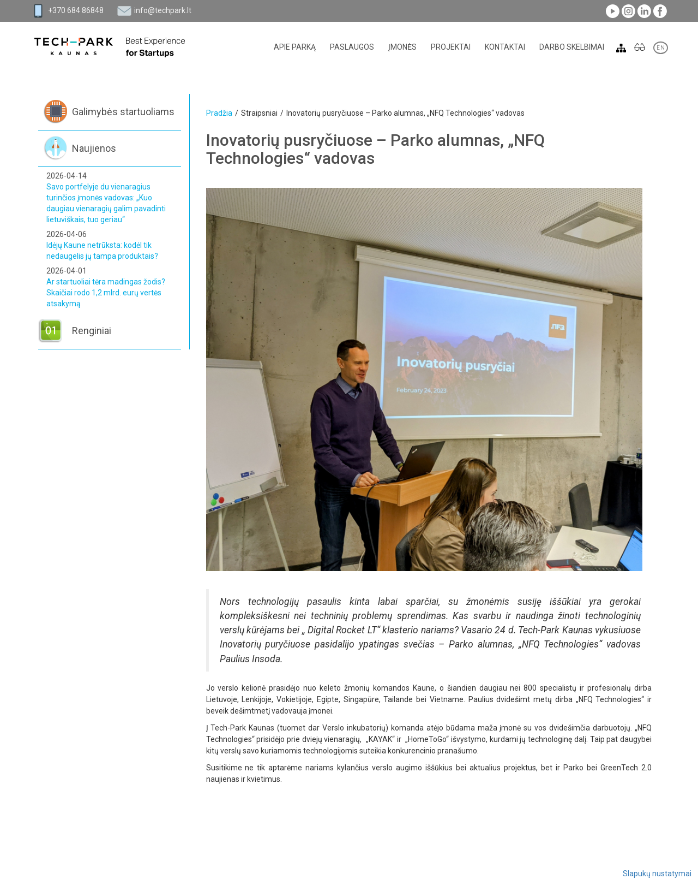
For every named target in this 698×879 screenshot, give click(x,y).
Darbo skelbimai (571, 47)
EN (661, 48)
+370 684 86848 (76, 10)
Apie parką (295, 47)
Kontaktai (505, 47)
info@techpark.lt (162, 10)
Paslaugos (352, 47)
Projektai (451, 47)
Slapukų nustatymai (657, 873)
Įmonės (402, 47)
